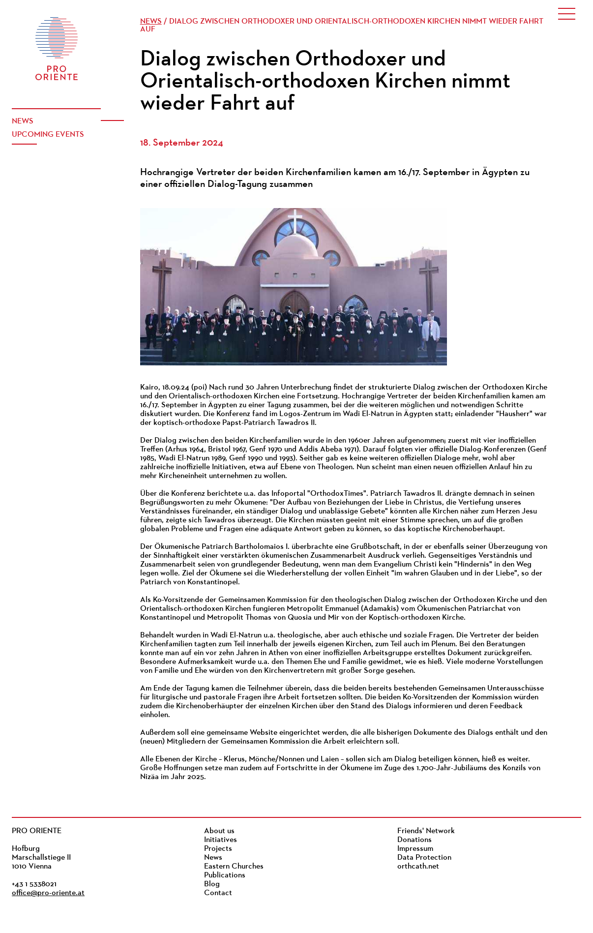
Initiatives (220, 840)
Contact (218, 893)
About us (219, 831)
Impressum (415, 849)
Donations (414, 840)
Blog (212, 884)
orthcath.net (418, 867)
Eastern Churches (234, 867)
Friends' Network (426, 831)
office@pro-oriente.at (48, 893)
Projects (218, 849)
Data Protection (424, 858)
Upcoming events (48, 135)
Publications (224, 875)
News (22, 121)
